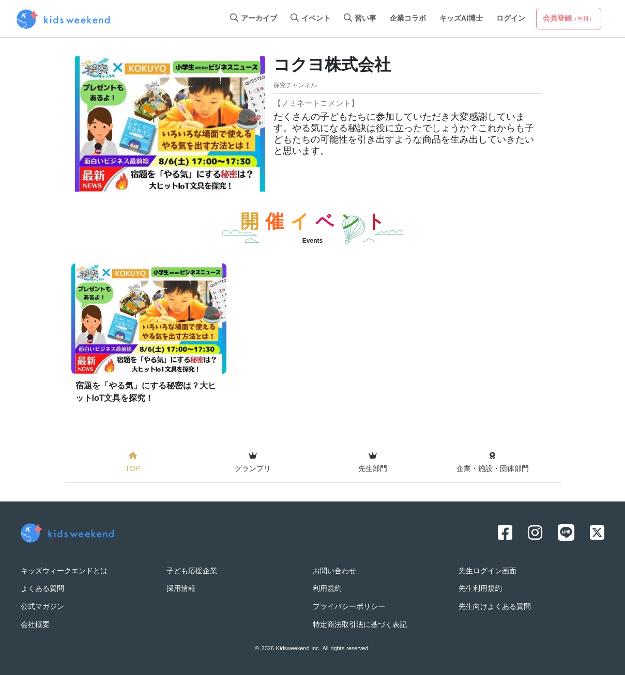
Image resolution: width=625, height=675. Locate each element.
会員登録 (568, 19)
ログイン (510, 19)
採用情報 (180, 589)
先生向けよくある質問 (495, 607)
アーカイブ (253, 19)
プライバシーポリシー (349, 607)
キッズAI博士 (461, 19)
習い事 (360, 19)
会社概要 (35, 625)
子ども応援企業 (191, 571)
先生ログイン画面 (487, 571)
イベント (310, 19)
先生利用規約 (480, 589)
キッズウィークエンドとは (64, 571)
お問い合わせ (334, 571)
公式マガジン (42, 607)
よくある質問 (42, 589)
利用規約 (327, 589)
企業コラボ (408, 19)
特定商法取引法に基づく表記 (360, 625)
